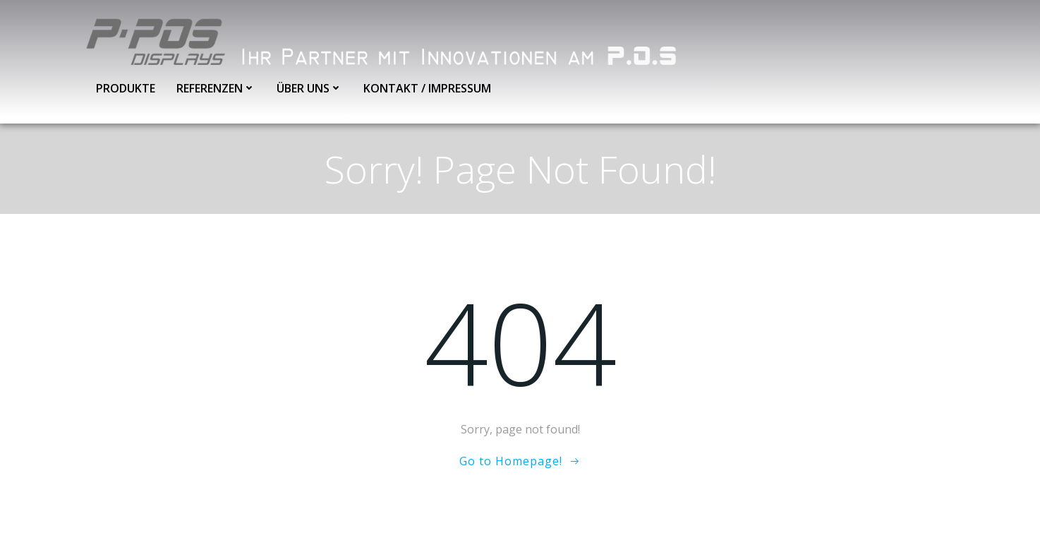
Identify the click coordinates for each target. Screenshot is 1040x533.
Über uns (309, 88)
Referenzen (215, 88)
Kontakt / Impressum (427, 88)
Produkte (125, 88)
